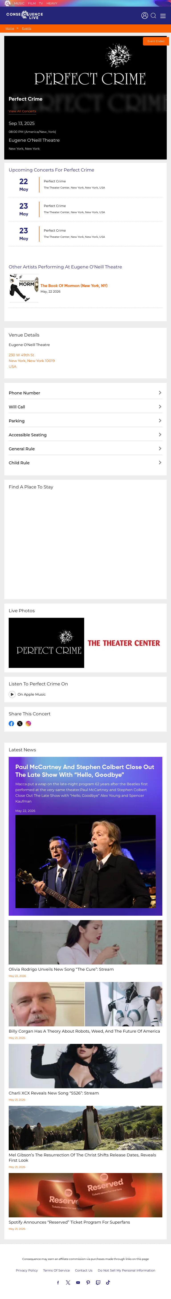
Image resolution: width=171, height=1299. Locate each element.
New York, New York (24, 149)
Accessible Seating (28, 435)
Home (10, 28)
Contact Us (83, 1270)
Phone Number (24, 393)
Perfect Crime (55, 181)
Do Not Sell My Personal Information (126, 1270)
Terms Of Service (56, 1270)
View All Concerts (22, 111)
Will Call (17, 407)
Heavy (52, 3)
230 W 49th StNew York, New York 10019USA (32, 361)
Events (26, 28)
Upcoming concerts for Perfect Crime (51, 170)
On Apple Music (32, 694)
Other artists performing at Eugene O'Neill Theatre (65, 267)
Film (32, 3)
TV (41, 3)
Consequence (7, 3)
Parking (17, 421)
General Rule (22, 449)
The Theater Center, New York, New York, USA (74, 187)
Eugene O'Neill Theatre (34, 140)
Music (19, 3)
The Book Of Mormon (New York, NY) (74, 286)
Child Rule (19, 463)
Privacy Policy (27, 1270)
